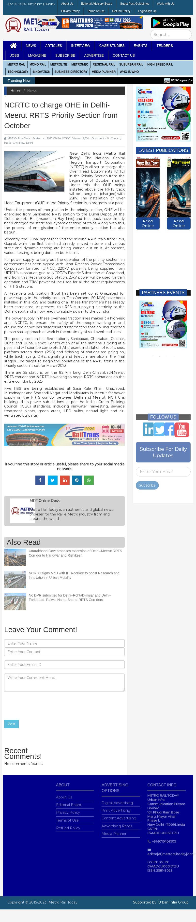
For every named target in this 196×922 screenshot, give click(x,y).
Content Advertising (119, 815)
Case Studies (112, 46)
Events (140, 46)
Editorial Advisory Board (96, 3)
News (31, 46)
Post (11, 724)
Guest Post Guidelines (134, 3)
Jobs (14, 55)
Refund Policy (121, 11)
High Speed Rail (160, 64)
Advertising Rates (117, 823)
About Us (67, 3)
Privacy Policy (70, 11)
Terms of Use (96, 11)
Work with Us (165, 3)
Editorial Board (68, 802)
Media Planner (114, 831)
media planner (104, 71)
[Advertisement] (162, 254)
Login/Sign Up (147, 11)
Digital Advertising (117, 800)
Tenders (164, 46)
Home (15, 91)
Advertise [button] (94, 55)
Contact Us (124, 55)
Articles (53, 46)
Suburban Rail (131, 64)
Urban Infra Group (173, 902)
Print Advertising (116, 807)
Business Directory (71, 71)
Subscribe (147, 482)
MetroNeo (79, 64)
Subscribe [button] (65, 55)
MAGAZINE (37, 55)
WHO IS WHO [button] (129, 71)
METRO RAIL (16, 64)
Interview (80, 46)
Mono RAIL (38, 64)
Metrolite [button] (58, 64)
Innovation (41, 71)
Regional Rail (104, 64)
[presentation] (41, 705)
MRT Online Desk (17, 138)
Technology (18, 71)
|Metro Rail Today (62, 902)
